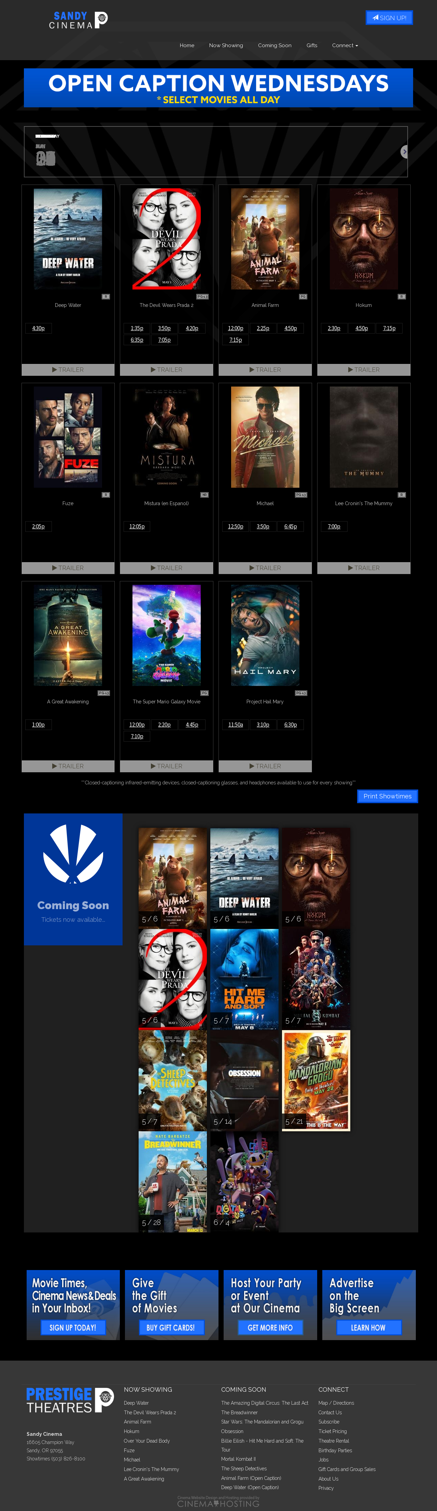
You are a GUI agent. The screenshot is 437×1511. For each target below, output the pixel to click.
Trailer (68, 369)
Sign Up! (389, 18)
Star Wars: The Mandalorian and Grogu (262, 1422)
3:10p (263, 724)
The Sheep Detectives (244, 1468)
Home (187, 45)
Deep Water (136, 1403)
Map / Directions (336, 1403)
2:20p (164, 724)
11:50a (235, 724)
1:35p (137, 328)
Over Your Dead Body (147, 1441)
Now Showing (226, 45)
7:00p (334, 526)
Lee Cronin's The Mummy (151, 1469)
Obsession (232, 1431)
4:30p (38, 328)
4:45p (192, 724)
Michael (132, 1459)
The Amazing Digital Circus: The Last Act (264, 1403)
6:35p (137, 339)
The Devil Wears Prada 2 (150, 1412)
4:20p (192, 328)
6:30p (290, 724)
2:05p (38, 526)
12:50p (235, 526)
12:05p (137, 526)
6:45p (290, 526)
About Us (328, 1479)
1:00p (38, 724)
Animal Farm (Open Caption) (251, 1478)
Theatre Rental (334, 1441)
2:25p (263, 328)
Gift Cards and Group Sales (347, 1469)
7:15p (235, 339)
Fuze (129, 1450)
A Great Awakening (144, 1479)
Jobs (323, 1459)
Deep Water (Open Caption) (250, 1487)
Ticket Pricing (333, 1431)
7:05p (164, 339)
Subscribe (329, 1422)
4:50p (290, 328)
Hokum (131, 1431)
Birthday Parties (335, 1450)
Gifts (312, 45)
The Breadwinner (239, 1412)
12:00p (235, 328)
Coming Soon (275, 45)
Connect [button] (345, 45)
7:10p (137, 736)
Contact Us (330, 1412)
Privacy (326, 1488)
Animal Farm (137, 1422)
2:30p (334, 328)
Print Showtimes (388, 796)
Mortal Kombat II (238, 1459)
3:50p (164, 328)
